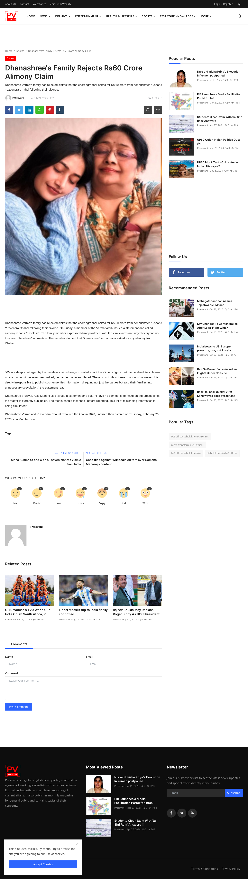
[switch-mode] (239, 4)
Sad (124, 503)
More (206, 16)
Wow (145, 503)
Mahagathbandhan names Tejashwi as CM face (214, 303)
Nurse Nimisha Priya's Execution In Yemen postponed (218, 73)
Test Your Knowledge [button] (178, 16)
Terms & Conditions (204, 869)
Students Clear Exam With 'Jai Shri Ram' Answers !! (220, 118)
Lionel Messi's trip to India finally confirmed (83, 612)
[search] (239, 16)
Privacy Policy (231, 869)
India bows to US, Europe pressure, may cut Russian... (216, 348)
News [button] (45, 16)
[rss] (192, 813)
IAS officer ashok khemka (186, 453)
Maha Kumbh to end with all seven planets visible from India (46, 462)
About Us (10, 4)
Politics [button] (62, 16)
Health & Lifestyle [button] (121, 16)
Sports (20, 51)
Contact (24, 4)
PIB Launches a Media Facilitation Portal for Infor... (219, 96)
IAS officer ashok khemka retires (190, 436)
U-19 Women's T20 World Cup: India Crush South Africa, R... (28, 612)
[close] (77, 843)
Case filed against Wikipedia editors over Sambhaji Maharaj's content (122, 462)
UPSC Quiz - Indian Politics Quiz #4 (218, 141)
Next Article (96, 453)
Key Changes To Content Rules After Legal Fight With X (217, 325)
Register (228, 4)
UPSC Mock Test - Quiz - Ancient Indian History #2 (219, 164)
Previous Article (68, 453)
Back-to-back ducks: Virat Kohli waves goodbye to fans (216, 393)
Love (58, 503)
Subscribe (233, 793)
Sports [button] (148, 16)
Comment (11, 673)
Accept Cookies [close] (43, 864)
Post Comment (18, 707)
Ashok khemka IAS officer (222, 453)
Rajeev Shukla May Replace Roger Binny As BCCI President (136, 612)
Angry (102, 503)
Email (89, 657)
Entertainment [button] (88, 16)
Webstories (39, 4)
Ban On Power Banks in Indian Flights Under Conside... (217, 371)
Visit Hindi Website (61, 4)
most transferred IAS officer (187, 445)
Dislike (37, 503)
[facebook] (171, 813)
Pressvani (36, 527)
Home (30, 16)
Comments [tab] (19, 644)
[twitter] (181, 813)
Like (15, 503)
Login (217, 4)
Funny (80, 503)
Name (9, 657)
